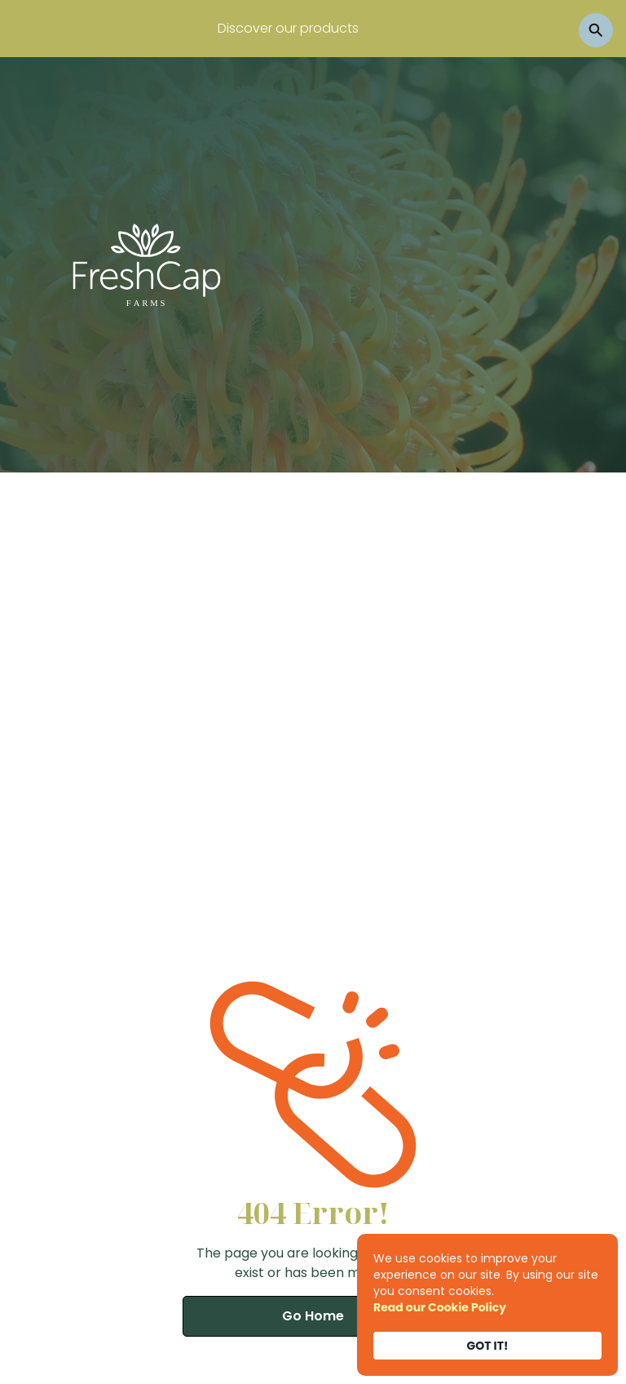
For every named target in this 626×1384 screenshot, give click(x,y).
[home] (147, 264)
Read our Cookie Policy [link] (439, 1307)
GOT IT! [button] (488, 1345)
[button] (538, 264)
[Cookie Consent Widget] (487, 1305)
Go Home (313, 1315)
